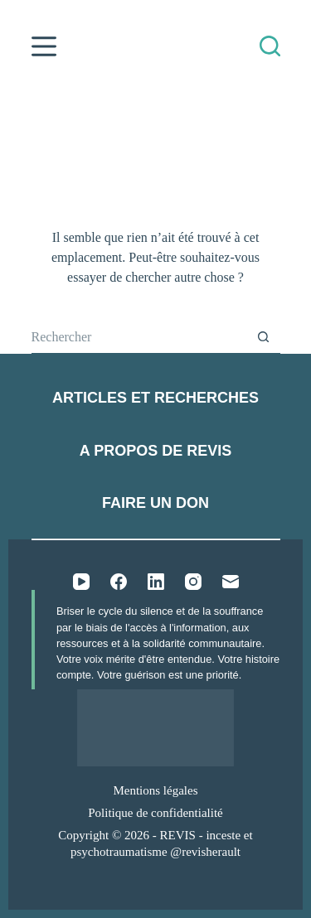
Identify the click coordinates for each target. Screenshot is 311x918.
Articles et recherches (155, 397)
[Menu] (44, 46)
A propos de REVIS (155, 450)
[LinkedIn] (156, 581)
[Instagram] (193, 581)
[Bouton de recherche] (263, 337)
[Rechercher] (270, 46)
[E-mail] (230, 581)
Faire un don (155, 503)
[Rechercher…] (139, 337)
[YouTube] (81, 581)
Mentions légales (155, 790)
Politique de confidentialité (155, 812)
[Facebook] (118, 581)
